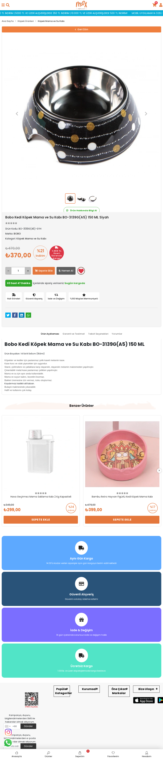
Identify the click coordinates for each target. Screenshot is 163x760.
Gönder (28, 726)
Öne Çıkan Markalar (118, 691)
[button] (17, 114)
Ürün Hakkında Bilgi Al (81, 210)
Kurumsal (89, 689)
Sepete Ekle (44, 270)
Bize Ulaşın (146, 689)
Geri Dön (81, 29)
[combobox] (7, 726)
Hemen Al (66, 270)
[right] (159, 470)
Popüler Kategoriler (62, 691)
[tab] (50, 333)
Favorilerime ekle (81, 271)
